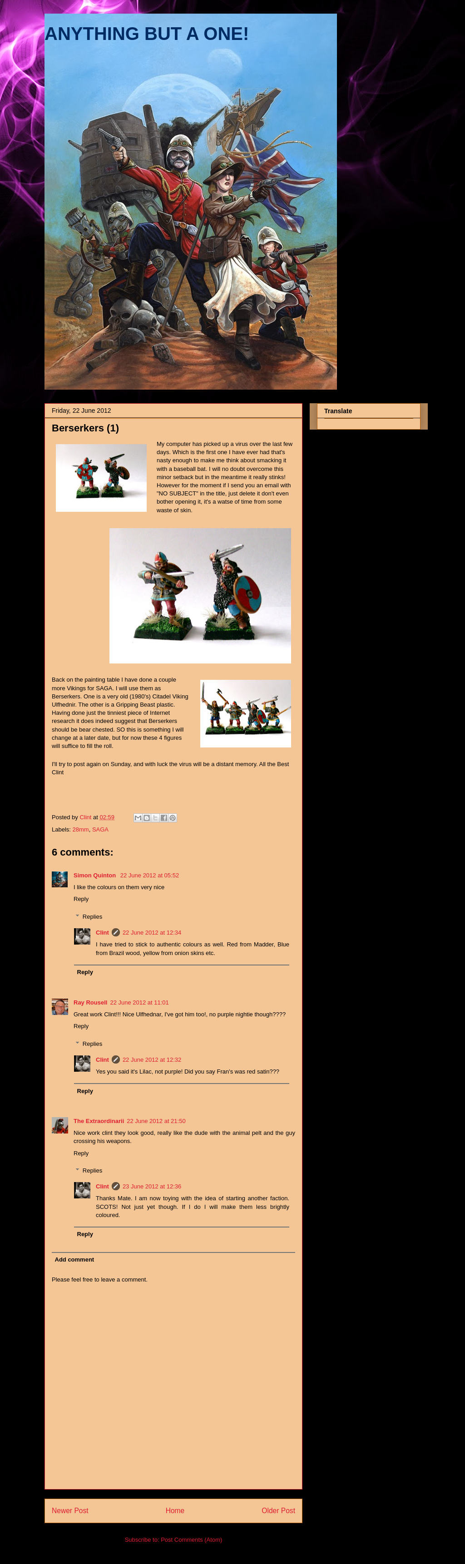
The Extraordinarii (99, 1121)
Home (175, 1511)
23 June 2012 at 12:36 (152, 1186)
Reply (81, 899)
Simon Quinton (96, 875)
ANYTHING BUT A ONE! (147, 34)
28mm (81, 829)
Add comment (74, 1259)
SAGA (100, 829)
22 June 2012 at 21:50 (156, 1121)
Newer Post (70, 1511)
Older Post (278, 1511)
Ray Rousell (90, 1002)
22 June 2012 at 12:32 (152, 1059)
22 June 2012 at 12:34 (152, 932)
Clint (102, 932)
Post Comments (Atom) (191, 1539)
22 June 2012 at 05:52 (149, 875)
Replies (92, 916)
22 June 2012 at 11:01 (139, 1002)
